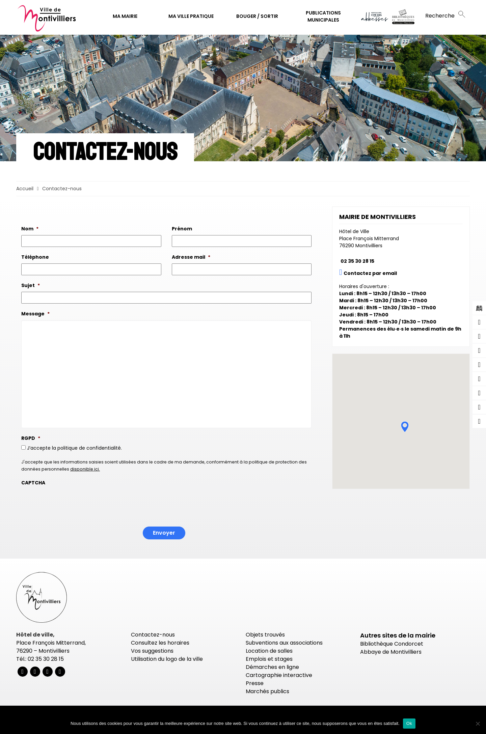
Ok (409, 723)
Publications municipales (323, 16)
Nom (29, 229)
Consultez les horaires (160, 643)
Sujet (30, 285)
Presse (255, 683)
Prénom (182, 229)
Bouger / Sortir (257, 16)
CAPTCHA (33, 483)
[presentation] (72, 502)
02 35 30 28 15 (357, 261)
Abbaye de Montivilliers (391, 652)
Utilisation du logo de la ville (167, 659)
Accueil (24, 188)
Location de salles (269, 651)
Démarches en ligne (272, 667)
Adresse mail (191, 257)
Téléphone (35, 257)
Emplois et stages (269, 659)
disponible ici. (85, 469)
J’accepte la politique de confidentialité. (74, 448)
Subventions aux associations (284, 643)
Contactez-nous (153, 635)
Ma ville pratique (191, 16)
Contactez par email (370, 273)
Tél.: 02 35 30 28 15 (40, 659)
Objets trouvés (265, 635)
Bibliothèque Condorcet (391, 644)
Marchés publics (267, 691)
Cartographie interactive (279, 675)
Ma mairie (125, 16)
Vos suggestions (152, 651)
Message (35, 314)
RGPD (30, 438)
